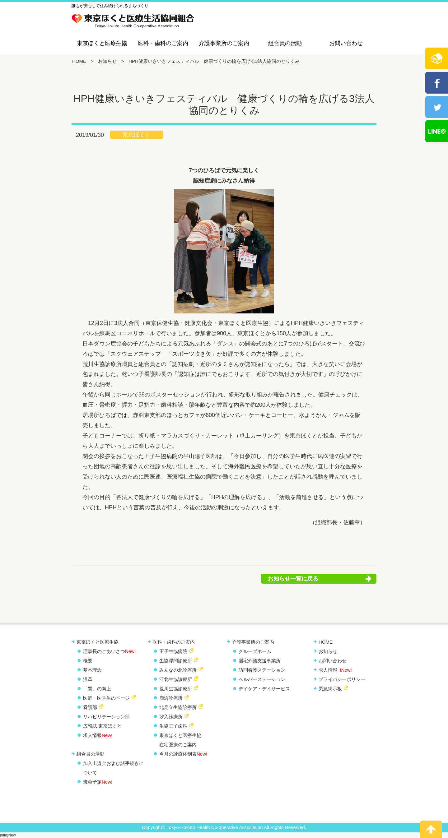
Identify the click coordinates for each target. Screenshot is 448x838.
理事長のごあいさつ (109, 651)
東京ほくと (137, 135)
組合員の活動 (285, 43)
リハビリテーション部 (106, 716)
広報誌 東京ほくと (102, 726)
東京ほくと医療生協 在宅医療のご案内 (180, 740)
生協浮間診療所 (175, 660)
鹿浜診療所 (171, 698)
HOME (79, 61)
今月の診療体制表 (183, 754)
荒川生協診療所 (175, 688)
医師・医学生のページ (106, 698)
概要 (87, 660)
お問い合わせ (346, 43)
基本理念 (92, 670)
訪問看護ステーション (262, 670)
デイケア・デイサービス (264, 688)
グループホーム (255, 651)
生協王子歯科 (173, 726)
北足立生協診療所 (178, 707)
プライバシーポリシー (342, 679)
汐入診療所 (171, 716)
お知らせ (107, 61)
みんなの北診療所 (178, 670)
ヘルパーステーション (262, 679)
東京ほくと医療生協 (102, 43)
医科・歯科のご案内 (163, 43)
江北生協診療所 (175, 679)
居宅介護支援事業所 (260, 660)
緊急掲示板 (330, 688)
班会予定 (97, 782)
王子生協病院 (173, 651)
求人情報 (97, 735)
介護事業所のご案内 (224, 43)
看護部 (90, 707)
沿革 (87, 679)
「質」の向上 (97, 688)
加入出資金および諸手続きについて (113, 768)
